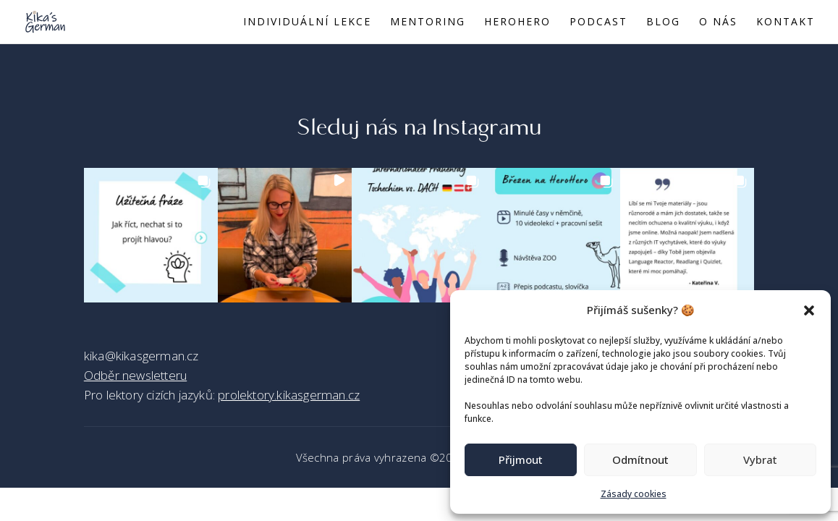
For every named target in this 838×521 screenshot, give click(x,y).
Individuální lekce (307, 22)
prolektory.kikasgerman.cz (289, 394)
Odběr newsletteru (135, 375)
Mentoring (427, 22)
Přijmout (521, 459)
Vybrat (760, 459)
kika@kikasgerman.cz (141, 355)
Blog (663, 22)
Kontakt (785, 22)
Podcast (598, 22)
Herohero (517, 22)
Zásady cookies (633, 494)
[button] (809, 310)
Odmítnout (640, 459)
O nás (718, 22)
